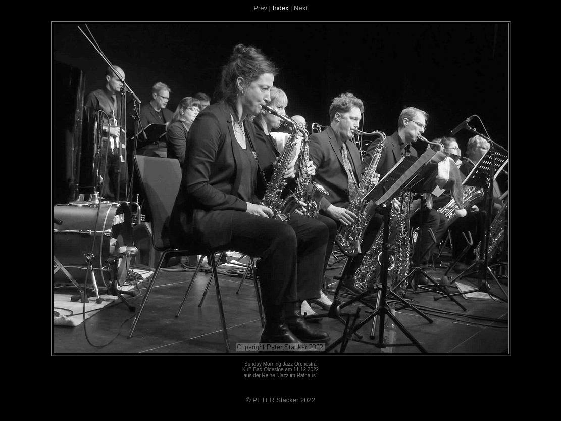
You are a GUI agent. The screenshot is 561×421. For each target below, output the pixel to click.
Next (301, 8)
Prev (260, 8)
